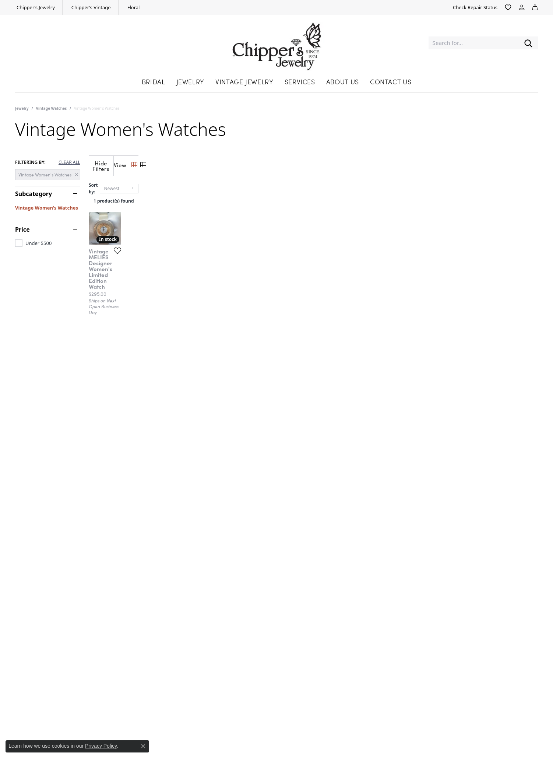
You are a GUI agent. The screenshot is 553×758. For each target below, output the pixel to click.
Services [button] (300, 81)
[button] (508, 7)
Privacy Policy (101, 746)
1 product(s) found (313, 195)
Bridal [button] (153, 81)
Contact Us (390, 81)
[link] (35, 7)
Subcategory (33, 194)
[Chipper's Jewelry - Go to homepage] (276, 43)
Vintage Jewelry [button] (244, 81)
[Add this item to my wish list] (230, 360)
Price (22, 229)
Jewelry (22, 108)
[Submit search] (528, 42)
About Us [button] (342, 81)
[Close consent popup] (143, 746)
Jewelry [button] (190, 81)
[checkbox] (33, 243)
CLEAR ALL (69, 162)
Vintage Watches (51, 108)
